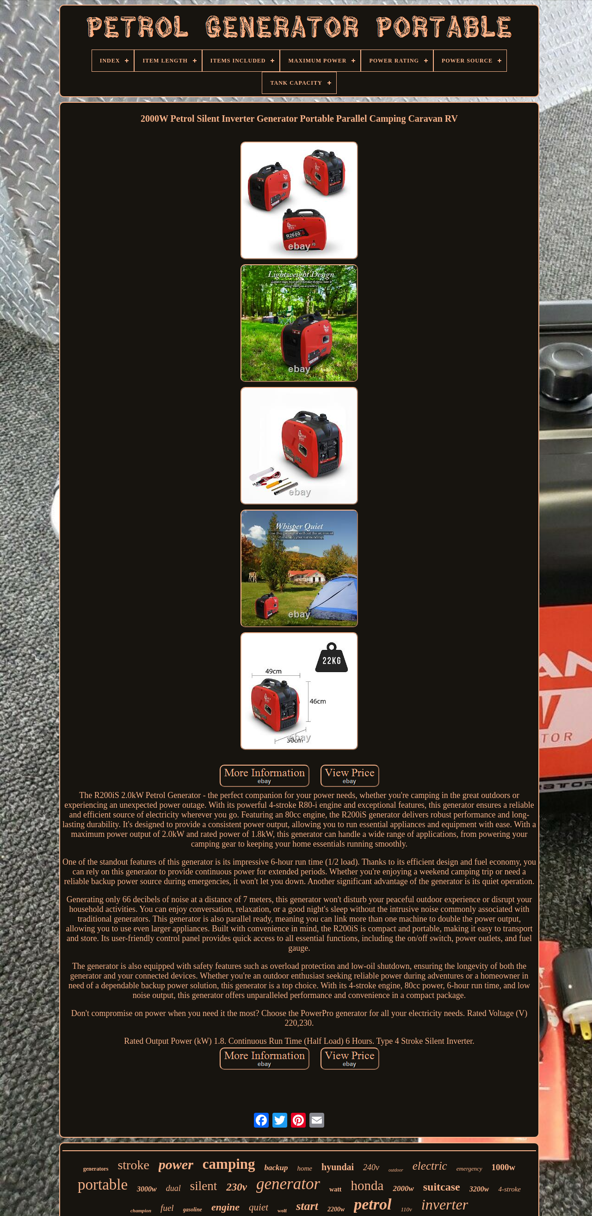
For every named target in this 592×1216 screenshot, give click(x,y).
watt (335, 1189)
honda (367, 1185)
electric (430, 1166)
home (305, 1168)
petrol (372, 1204)
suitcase (441, 1187)
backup (276, 1167)
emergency (469, 1168)
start (307, 1206)
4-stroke (509, 1189)
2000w (403, 1188)
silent (203, 1186)
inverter (444, 1204)
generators (96, 1169)
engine (225, 1207)
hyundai (337, 1167)
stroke (133, 1165)
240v (371, 1167)
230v (236, 1187)
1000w (504, 1167)
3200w (479, 1189)
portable (103, 1184)
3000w (147, 1189)
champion (140, 1210)
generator (288, 1184)
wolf (282, 1210)
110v (406, 1209)
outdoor (395, 1169)
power (176, 1164)
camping (229, 1164)
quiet (258, 1207)
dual (173, 1188)
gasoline (192, 1209)
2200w (336, 1209)
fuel (167, 1208)
